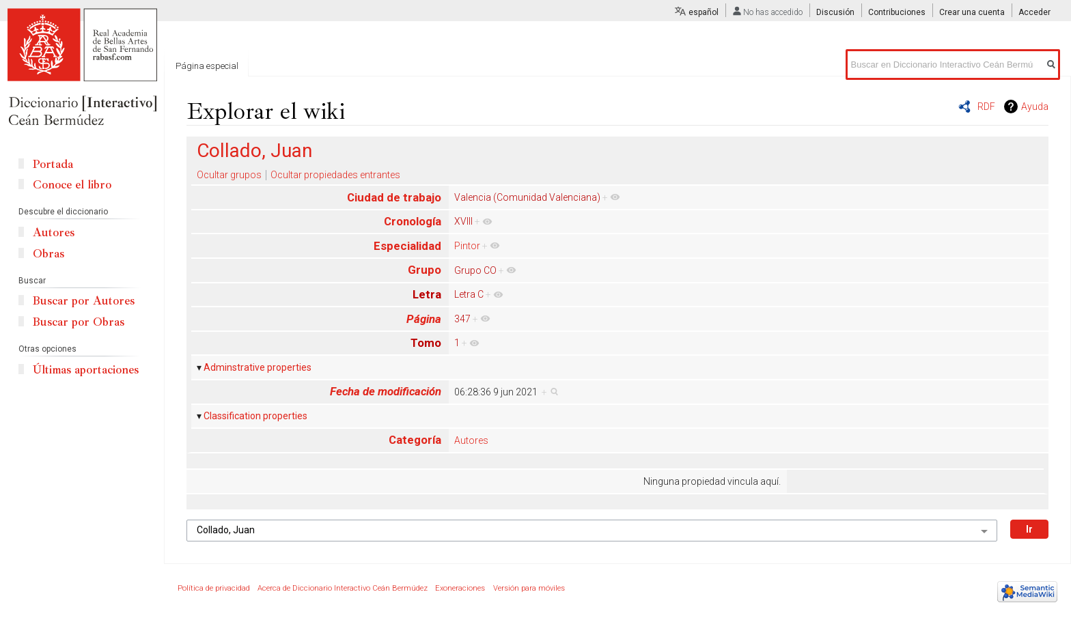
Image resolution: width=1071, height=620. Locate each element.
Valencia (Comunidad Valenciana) (527, 197)
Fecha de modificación (385, 391)
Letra (427, 294)
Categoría (415, 440)
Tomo (426, 343)
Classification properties (255, 415)
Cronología (412, 221)
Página (423, 319)
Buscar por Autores (84, 301)
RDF (986, 106)
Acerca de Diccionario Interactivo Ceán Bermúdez (343, 588)
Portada (53, 164)
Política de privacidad (214, 588)
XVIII (463, 221)
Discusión (835, 12)
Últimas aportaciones (86, 370)
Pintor (467, 245)
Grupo (424, 270)
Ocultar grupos (229, 174)
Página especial (207, 66)
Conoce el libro (72, 185)
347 (462, 318)
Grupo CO (475, 270)
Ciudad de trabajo (394, 197)
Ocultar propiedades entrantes (335, 174)
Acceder (1034, 12)
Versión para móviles (529, 588)
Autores (471, 440)
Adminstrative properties (257, 367)
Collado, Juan (254, 150)
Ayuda (1034, 106)
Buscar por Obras (78, 322)
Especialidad (407, 246)
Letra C (469, 294)
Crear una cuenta (972, 12)
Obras (48, 253)
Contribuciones (897, 12)
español (703, 12)
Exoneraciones (460, 588)
